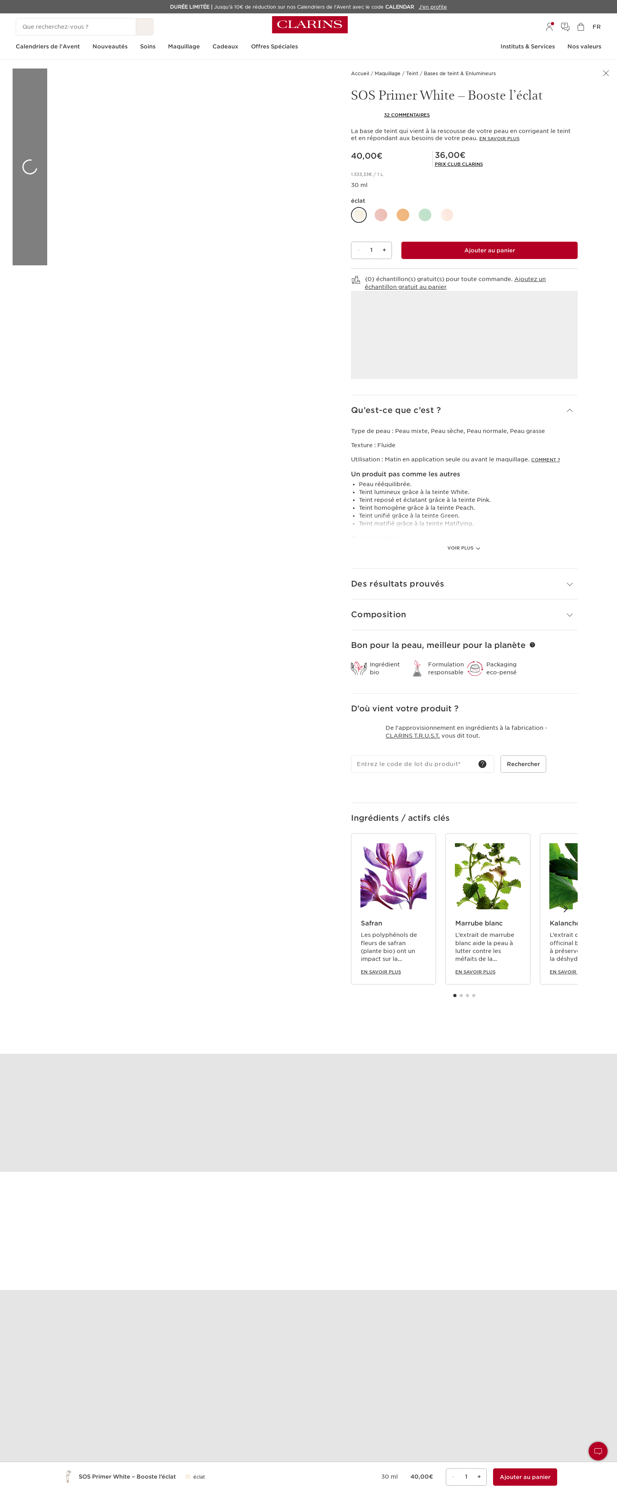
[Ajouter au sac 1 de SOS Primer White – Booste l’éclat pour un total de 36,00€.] (489, 250)
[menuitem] (549, 26)
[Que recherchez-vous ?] (76, 26)
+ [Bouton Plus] (384, 250)
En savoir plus (499, 138)
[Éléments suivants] (565, 908)
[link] (459, 164)
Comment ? (545, 460)
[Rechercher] (144, 26)
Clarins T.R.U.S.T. (413, 736)
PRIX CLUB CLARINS (459, 164)
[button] (358, 214)
